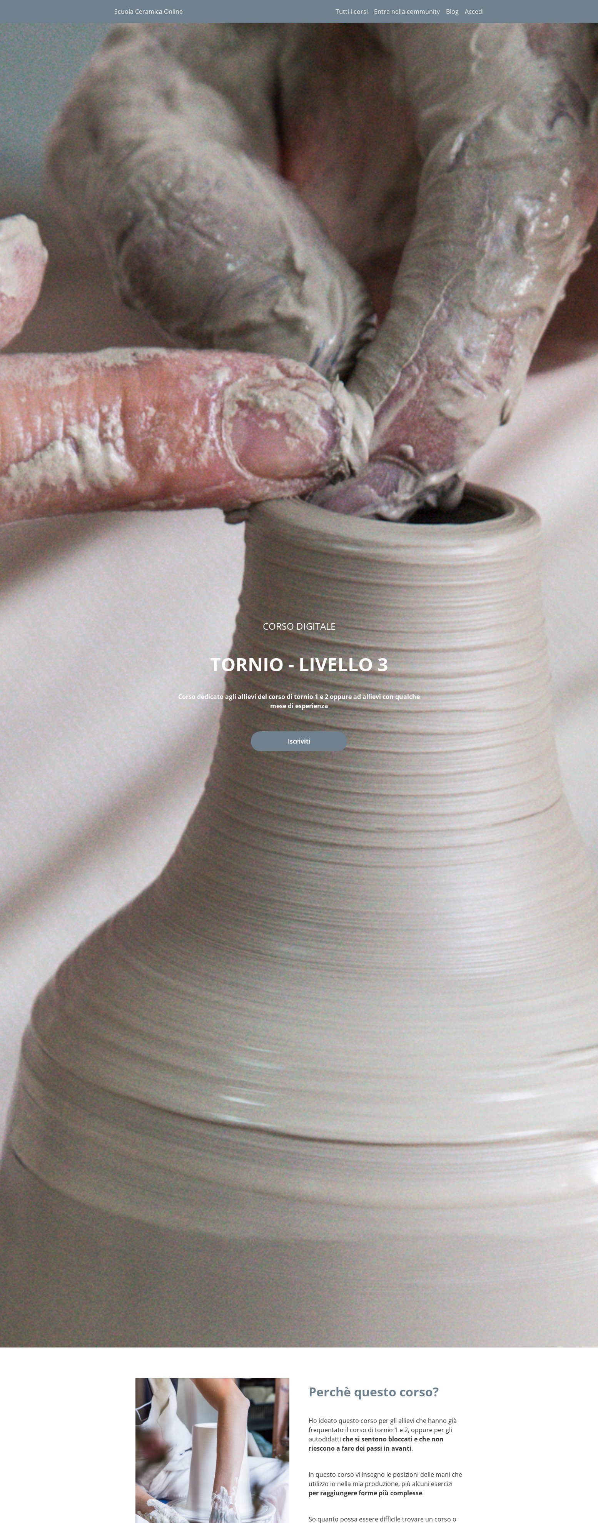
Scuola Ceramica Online (148, 11)
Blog (452, 11)
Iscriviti (299, 741)
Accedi (474, 11)
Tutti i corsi (352, 11)
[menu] (406, 11)
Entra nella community (407, 11)
